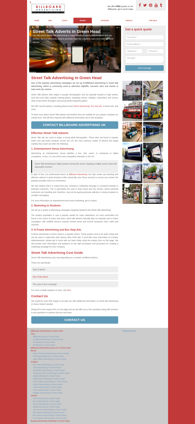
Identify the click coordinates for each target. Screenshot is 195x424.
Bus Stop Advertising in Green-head (48, 365)
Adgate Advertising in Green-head (48, 393)
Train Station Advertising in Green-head (50, 381)
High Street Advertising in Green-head (49, 359)
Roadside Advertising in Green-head (49, 370)
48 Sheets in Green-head (44, 342)
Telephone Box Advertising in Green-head (51, 373)
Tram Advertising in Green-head (47, 390)
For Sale (153, 20)
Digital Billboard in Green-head (46, 376)
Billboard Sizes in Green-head (46, 336)
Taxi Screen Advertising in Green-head (50, 410)
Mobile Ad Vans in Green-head (46, 407)
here (69, 290)
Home (36, 20)
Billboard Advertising (78, 174)
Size (50, 20)
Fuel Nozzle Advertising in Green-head (50, 418)
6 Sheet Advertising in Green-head (48, 339)
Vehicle (129, 20)
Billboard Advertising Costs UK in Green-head (51, 348)
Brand (82, 20)
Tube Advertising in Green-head (47, 367)
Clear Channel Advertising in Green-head (51, 353)
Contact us (74, 320)
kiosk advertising (81, 106)
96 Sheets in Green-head (44, 345)
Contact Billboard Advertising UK (75, 125)
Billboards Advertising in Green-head (47, 331)
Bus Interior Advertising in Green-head (49, 415)
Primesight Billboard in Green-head (48, 356)
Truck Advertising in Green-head (47, 404)
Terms (133, 331)
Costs (64, 20)
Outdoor (105, 20)
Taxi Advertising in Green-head (46, 398)
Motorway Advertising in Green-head (49, 379)
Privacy (126, 331)
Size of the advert (40, 277)
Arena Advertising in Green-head (47, 387)
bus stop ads (96, 106)
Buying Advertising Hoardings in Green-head (50, 421)
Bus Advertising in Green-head (46, 401)
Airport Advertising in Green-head (47, 384)
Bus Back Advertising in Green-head (49, 412)
